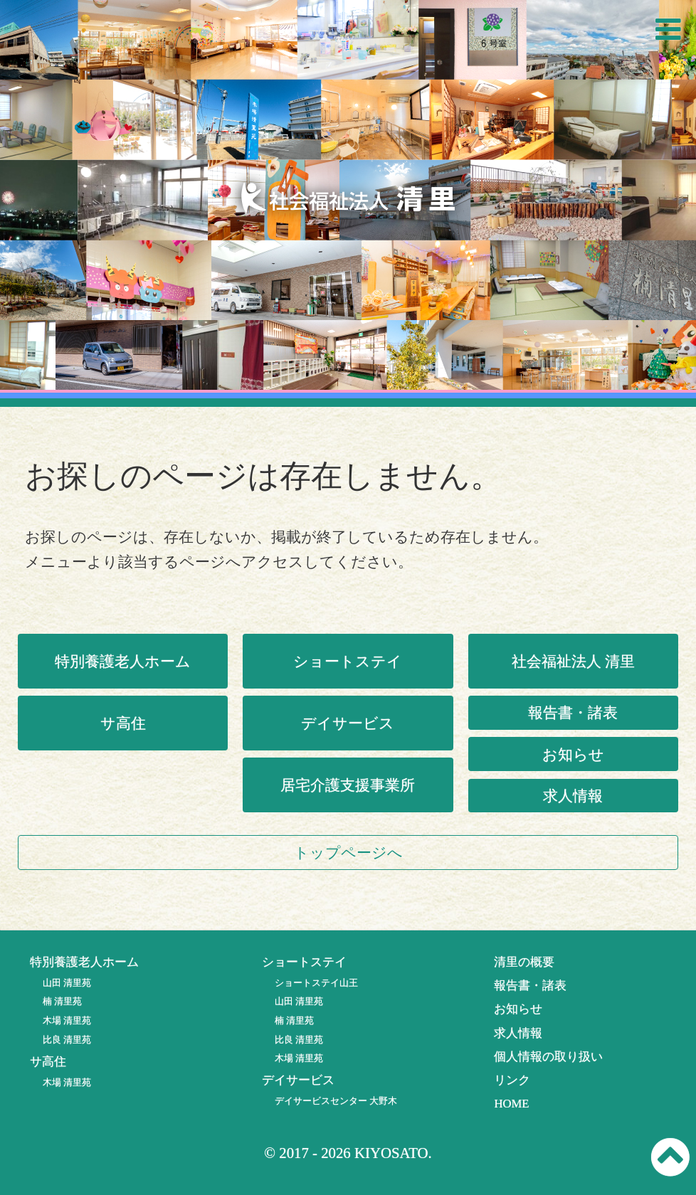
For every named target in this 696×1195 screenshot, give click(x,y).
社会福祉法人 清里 (573, 661)
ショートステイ (347, 661)
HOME (511, 1103)
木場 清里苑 (67, 1020)
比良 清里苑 (67, 1039)
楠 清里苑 (62, 1001)
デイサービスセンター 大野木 (336, 1100)
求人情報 (573, 795)
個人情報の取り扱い (548, 1056)
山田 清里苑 (67, 982)
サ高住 (123, 723)
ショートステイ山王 (316, 982)
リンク (512, 1080)
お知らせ (573, 754)
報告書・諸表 (573, 712)
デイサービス (347, 723)
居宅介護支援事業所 (347, 785)
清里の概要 (524, 962)
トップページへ (348, 852)
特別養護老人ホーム (123, 661)
